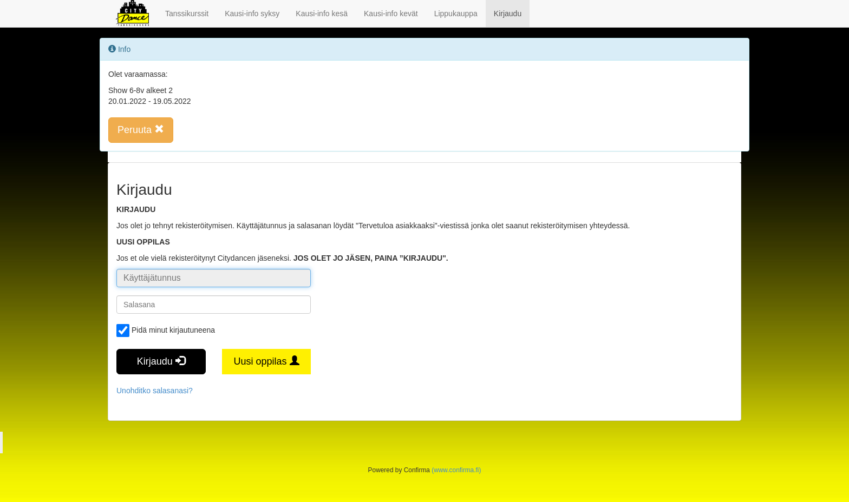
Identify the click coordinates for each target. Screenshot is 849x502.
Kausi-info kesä (322, 13)
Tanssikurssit (186, 13)
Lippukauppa (456, 13)
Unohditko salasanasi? (154, 390)
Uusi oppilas (266, 361)
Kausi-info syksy (252, 13)
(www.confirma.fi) (456, 470)
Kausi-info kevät (391, 13)
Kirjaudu (507, 13)
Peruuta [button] (140, 129)
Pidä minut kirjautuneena (165, 330)
